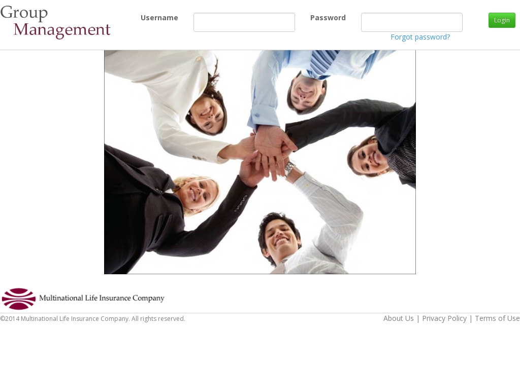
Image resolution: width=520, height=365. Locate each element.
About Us (398, 318)
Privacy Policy (444, 318)
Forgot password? (420, 37)
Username (144, 17)
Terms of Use (497, 318)
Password (314, 17)
